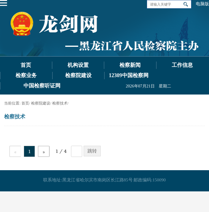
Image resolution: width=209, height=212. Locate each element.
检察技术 (60, 103)
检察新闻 (130, 65)
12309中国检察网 (129, 75)
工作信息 (182, 65)
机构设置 (78, 65)
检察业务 (26, 75)
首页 (26, 65)
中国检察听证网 (41, 86)
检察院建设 (78, 75)
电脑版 (202, 3)
